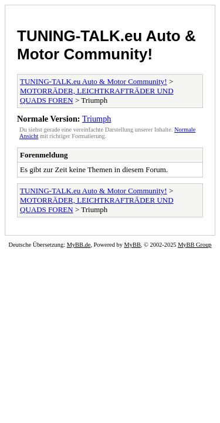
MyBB (132, 244)
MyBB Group (194, 244)
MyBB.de (79, 244)
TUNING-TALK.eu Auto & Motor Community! (106, 45)
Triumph (96, 118)
